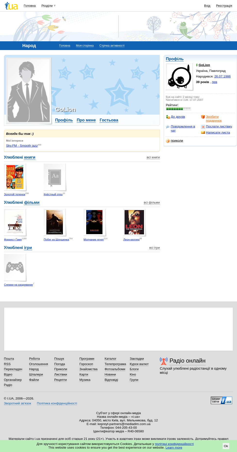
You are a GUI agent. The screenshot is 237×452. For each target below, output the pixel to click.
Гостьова (109, 120)
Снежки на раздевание (18, 284)
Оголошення (38, 364)
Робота (34, 358)
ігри (28, 247)
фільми (31, 202)
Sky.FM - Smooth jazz (22, 145)
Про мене (86, 120)
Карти (83, 374)
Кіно (133, 374)
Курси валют (139, 364)
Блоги (134, 369)
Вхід (207, 6)
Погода (59, 364)
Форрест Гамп (13, 239)
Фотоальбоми (115, 369)
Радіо (8, 385)
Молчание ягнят (94, 239)
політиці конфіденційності (174, 444)
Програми (86, 358)
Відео (8, 374)
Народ (34, 369)
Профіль (175, 59)
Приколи (60, 369)
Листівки (60, 374)
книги (29, 157)
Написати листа (215, 133)
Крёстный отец (53, 194)
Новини (110, 374)
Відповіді (111, 380)
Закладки (137, 358)
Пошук (59, 358)
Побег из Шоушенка (56, 239)
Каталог (111, 358)
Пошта (9, 358)
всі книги (153, 157)
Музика (84, 380)
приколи (174, 141)
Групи (134, 380)
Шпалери (36, 374)
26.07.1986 (222, 76)
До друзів (175, 117)
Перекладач (13, 369)
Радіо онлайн (187, 360)
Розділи (47, 6)
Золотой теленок (14, 194)
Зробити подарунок (211, 118)
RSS (7, 364)
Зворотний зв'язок (17, 403)
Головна (30, 6)
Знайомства (88, 369)
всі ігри (154, 247)
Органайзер (13, 380)
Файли (34, 380)
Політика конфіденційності (57, 403)
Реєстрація (224, 6)
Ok (226, 446)
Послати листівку (216, 126)
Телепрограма (115, 364)
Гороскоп (86, 364)
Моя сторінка (85, 45)
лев (214, 82)
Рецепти (60, 380)
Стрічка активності (111, 45)
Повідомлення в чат (180, 128)
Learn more (174, 447)
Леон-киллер (131, 239)
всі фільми (152, 202)
